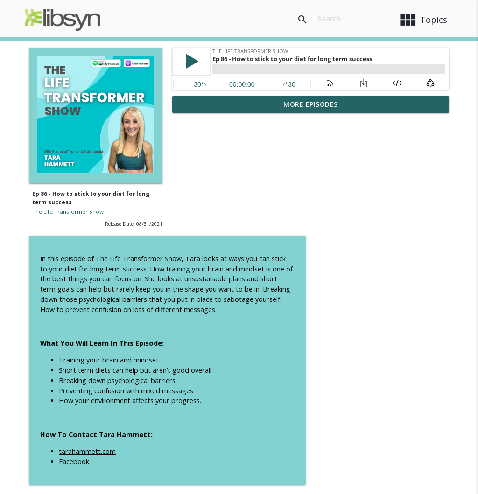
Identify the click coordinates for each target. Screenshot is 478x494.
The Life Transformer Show (68, 211)
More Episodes (310, 104)
